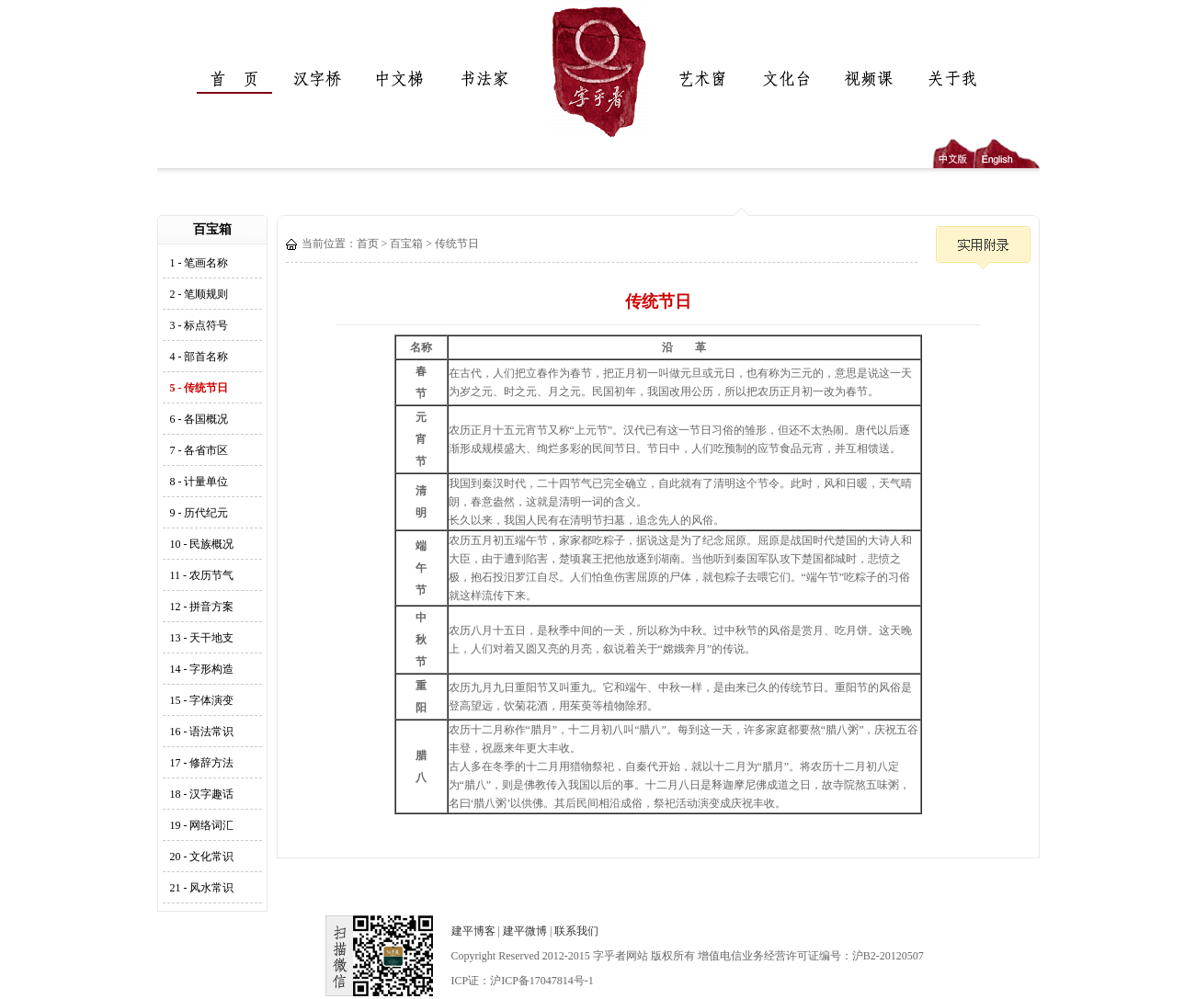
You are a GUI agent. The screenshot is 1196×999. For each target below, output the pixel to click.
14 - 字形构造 (202, 669)
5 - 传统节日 (199, 387)
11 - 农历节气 (202, 575)
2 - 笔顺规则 (199, 294)
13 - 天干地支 (202, 637)
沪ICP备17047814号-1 (542, 980)
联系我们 (576, 931)
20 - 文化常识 (202, 856)
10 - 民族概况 (202, 544)
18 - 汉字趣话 (202, 794)
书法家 (479, 79)
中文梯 (396, 79)
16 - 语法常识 (202, 731)
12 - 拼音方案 (202, 606)
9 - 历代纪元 (199, 512)
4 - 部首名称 (199, 356)
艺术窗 (699, 79)
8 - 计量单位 (199, 481)
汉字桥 (313, 79)
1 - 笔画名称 (199, 262)
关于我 (947, 79)
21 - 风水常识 (202, 887)
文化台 (782, 79)
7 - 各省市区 (199, 450)
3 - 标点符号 (199, 325)
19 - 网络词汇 (202, 825)
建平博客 (473, 931)
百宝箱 (406, 243)
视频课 (865, 79)
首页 (230, 79)
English (1007, 153)
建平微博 (525, 931)
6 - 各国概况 (199, 419)
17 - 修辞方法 (202, 762)
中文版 (953, 153)
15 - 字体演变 (202, 700)
